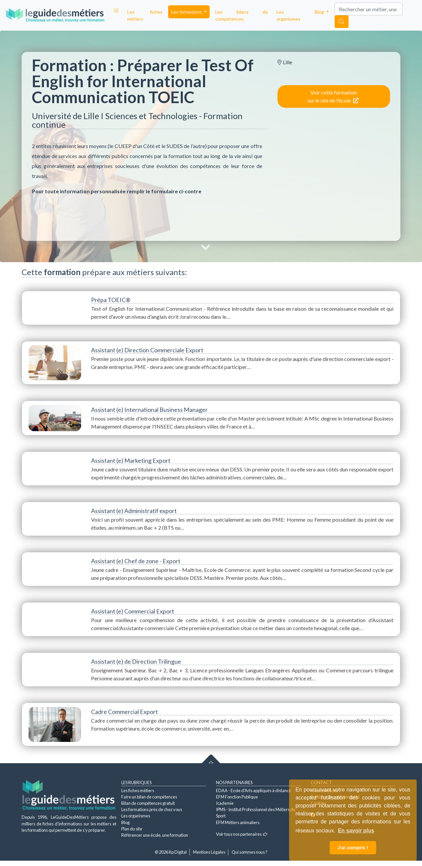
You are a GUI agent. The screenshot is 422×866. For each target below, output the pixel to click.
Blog (125, 822)
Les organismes (288, 15)
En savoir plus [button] (356, 830)
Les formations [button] (187, 12)
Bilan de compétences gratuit (148, 803)
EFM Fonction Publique (237, 796)
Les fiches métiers (144, 15)
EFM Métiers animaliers (238, 822)
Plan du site (131, 828)
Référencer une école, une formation (154, 835)
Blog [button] (320, 12)
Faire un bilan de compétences (149, 796)
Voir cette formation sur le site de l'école (333, 96)
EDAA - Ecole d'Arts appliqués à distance (253, 790)
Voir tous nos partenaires (241, 834)
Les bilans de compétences (241, 15)
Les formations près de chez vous (151, 809)
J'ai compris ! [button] (353, 847)
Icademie (225, 803)
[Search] (368, 9)
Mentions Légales (209, 852)
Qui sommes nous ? (249, 852)
